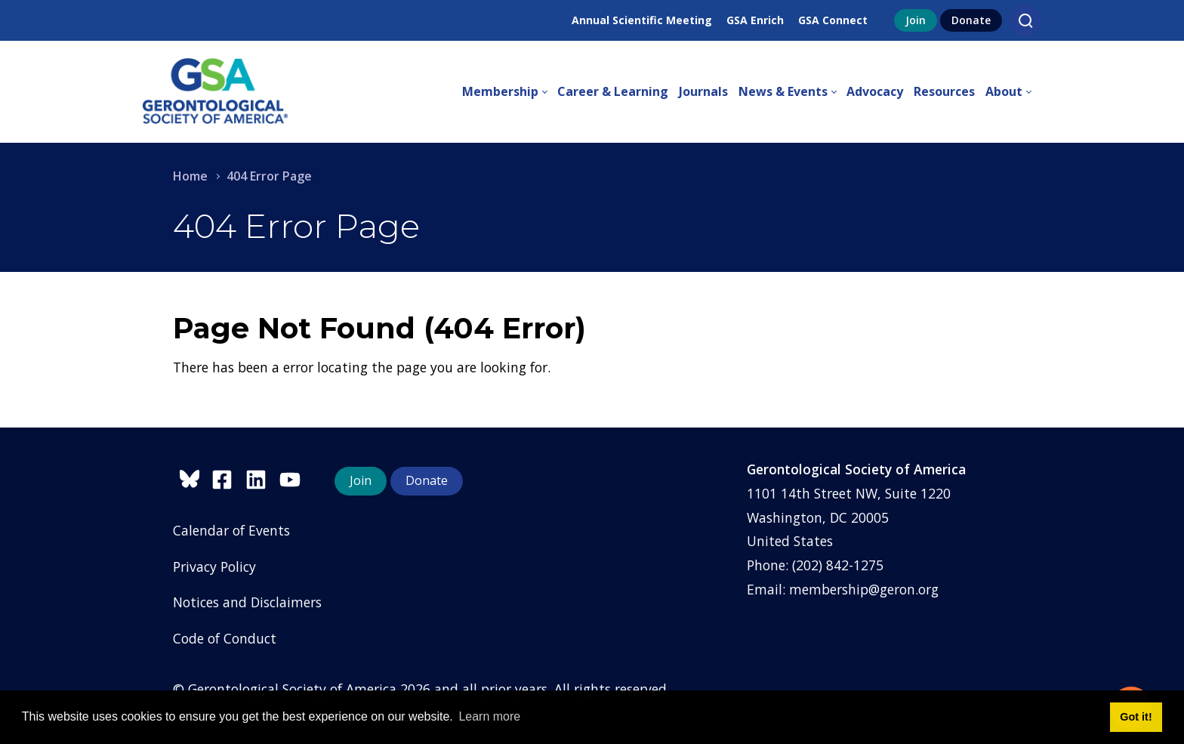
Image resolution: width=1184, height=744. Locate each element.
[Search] (1025, 20)
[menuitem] (509, 92)
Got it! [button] (1136, 717)
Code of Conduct (224, 638)
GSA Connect (833, 20)
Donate (971, 20)
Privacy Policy (214, 566)
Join (915, 20)
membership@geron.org (864, 589)
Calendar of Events (231, 530)
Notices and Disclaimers (247, 602)
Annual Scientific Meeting (642, 20)
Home (190, 176)
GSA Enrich (755, 20)
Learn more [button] (489, 716)
